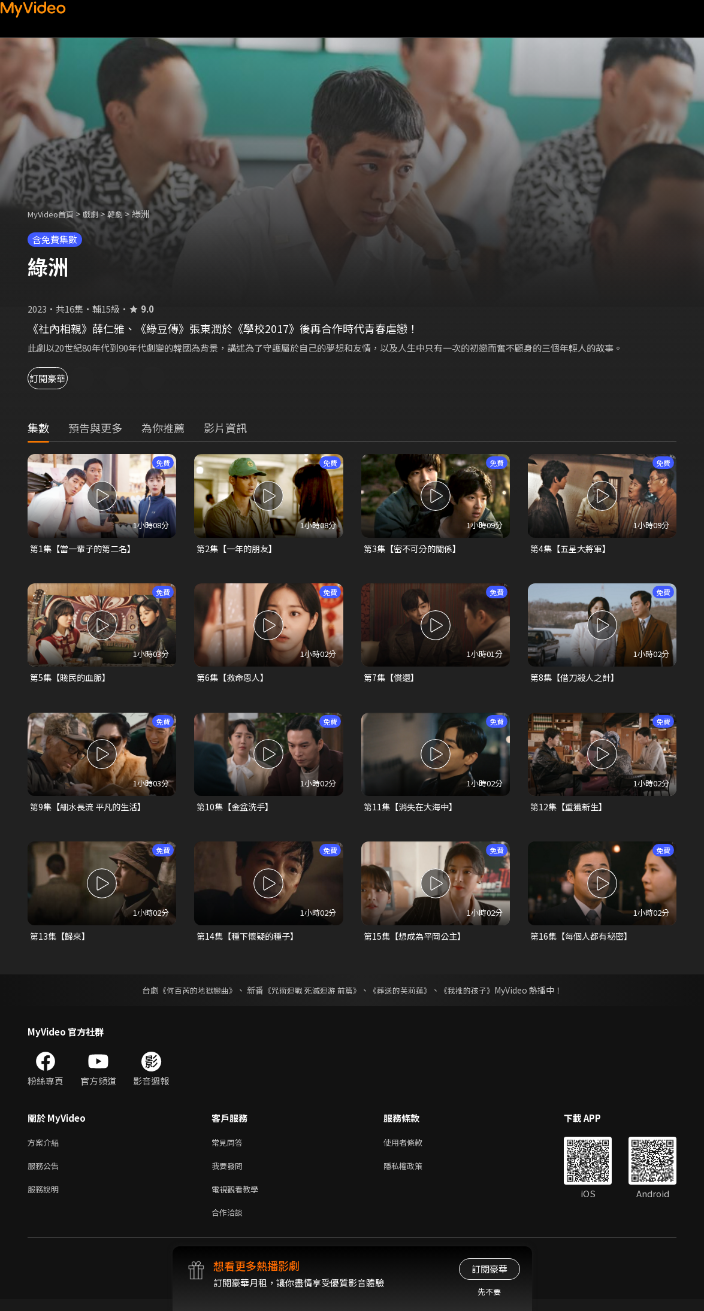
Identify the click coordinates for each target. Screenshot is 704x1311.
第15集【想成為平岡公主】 (418, 940)
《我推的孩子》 (475, 995)
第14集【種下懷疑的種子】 (251, 940)
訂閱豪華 (60, 378)
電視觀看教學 (238, 1198)
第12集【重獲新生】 (571, 809)
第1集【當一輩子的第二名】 (86, 549)
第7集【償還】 (393, 679)
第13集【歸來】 (61, 940)
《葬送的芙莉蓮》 (404, 995)
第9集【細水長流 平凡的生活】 (91, 809)
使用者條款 (413, 1148)
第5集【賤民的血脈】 (73, 679)
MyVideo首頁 (55, 213)
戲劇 (100, 213)
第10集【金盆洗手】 (237, 809)
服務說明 (46, 1198)
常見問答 (229, 1148)
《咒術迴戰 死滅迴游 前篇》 (310, 995)
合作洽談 (229, 1223)
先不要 (489, 1291)
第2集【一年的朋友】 (239, 549)
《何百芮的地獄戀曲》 (189, 995)
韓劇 (127, 213)
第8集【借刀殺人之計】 (577, 679)
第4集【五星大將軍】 (573, 549)
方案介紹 (46, 1148)
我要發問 (229, 1173)
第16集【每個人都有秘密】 (584, 940)
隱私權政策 (413, 1173)
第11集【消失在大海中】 (413, 809)
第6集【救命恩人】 (235, 679)
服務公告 (46, 1173)
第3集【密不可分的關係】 (415, 549)
